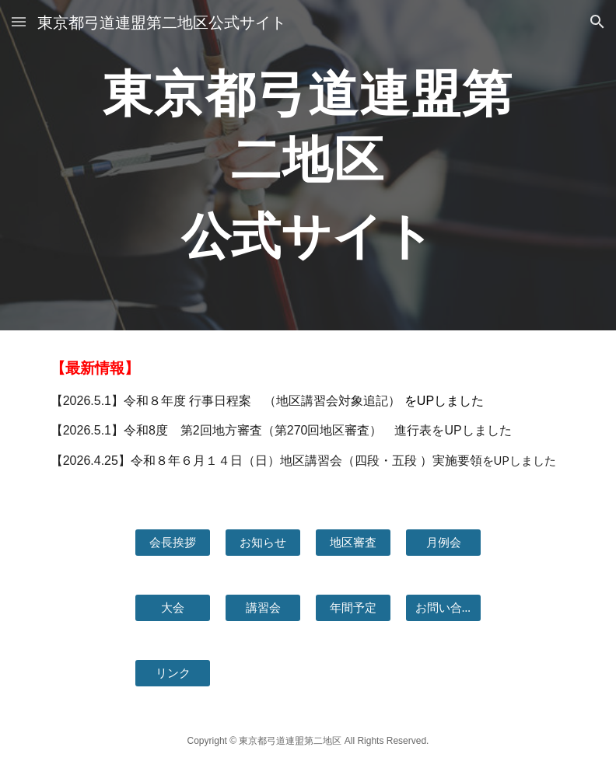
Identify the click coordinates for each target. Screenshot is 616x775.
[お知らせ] (263, 542)
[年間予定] (353, 608)
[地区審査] (353, 542)
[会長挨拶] (173, 542)
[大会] (173, 608)
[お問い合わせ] (443, 608)
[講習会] (263, 608)
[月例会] (443, 542)
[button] (18, 21)
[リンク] (173, 673)
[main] (308, 165)
